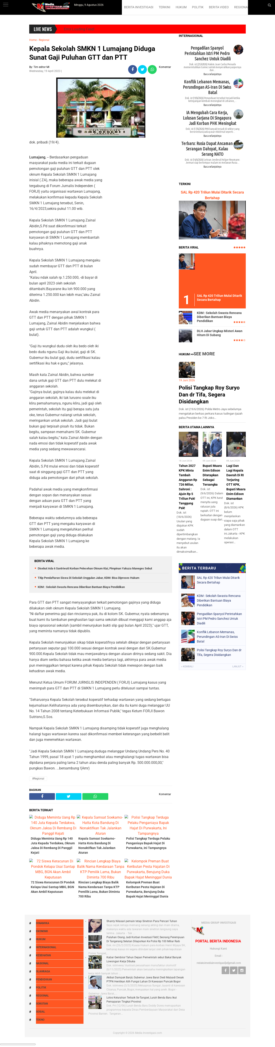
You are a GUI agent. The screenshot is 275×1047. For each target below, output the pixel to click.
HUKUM (181, 7)
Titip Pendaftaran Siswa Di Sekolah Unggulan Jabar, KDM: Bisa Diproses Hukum (88, 821)
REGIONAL (241, 7)
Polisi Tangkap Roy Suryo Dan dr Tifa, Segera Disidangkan (209, 837)
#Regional (38, 1022)
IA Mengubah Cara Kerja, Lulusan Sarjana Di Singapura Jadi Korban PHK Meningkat (209, 437)
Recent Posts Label (212, 493)
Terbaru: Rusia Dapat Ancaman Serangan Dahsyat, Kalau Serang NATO (207, 468)
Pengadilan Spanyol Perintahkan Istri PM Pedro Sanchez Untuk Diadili (207, 373)
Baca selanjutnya (212, 393)
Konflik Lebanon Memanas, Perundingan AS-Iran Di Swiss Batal (207, 407)
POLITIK (198, 7)
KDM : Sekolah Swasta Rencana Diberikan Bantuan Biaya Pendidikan (81, 830)
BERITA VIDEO (219, 7)
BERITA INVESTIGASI (138, 7)
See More (204, 795)
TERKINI (164, 7)
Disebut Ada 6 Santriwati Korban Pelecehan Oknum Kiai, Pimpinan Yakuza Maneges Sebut (95, 812)
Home (33, 107)
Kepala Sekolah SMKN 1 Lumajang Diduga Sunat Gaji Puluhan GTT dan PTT (92, 120)
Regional (44, 107)
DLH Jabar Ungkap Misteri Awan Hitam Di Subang (219, 775)
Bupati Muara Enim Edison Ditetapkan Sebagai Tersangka (212, 917)
